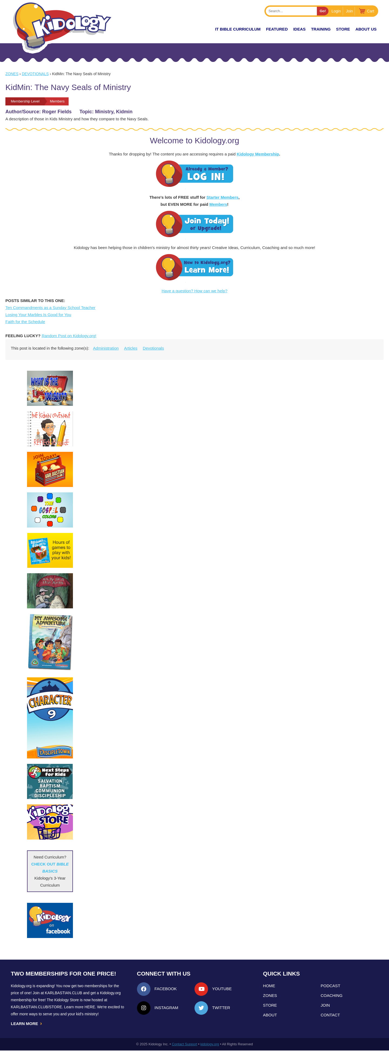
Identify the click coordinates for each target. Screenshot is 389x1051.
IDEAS (299, 29)
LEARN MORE (27, 1023)
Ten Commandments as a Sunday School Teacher (50, 307)
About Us (366, 29)
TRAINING (321, 29)
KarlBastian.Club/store (36, 1007)
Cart (370, 11)
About (270, 1015)
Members (218, 204)
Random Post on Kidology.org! (69, 335)
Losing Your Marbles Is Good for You (38, 314)
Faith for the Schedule (25, 321)
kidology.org (209, 1045)
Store (343, 29)
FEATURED (277, 29)
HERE (90, 1007)
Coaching (332, 995)
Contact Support (184, 1045)
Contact (330, 1015)
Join (349, 11)
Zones (11, 74)
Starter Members (222, 197)
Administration (106, 348)
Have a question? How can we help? (194, 291)
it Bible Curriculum (237, 29)
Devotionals (35, 74)
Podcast (330, 985)
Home (269, 985)
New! (199, 29)
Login (336, 11)
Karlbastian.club (63, 993)
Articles (130, 348)
